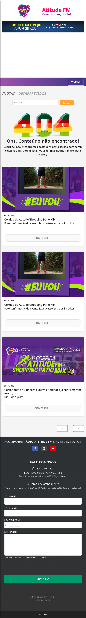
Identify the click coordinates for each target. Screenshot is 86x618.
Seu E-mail (10, 508)
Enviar (43, 579)
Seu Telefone (12, 520)
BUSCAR (66, 102)
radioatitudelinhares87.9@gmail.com (47, 476)
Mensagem (10, 532)
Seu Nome (10, 496)
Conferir (43, 238)
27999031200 (38, 472)
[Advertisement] (43, 56)
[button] (78, 428)
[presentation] (26, 566)
